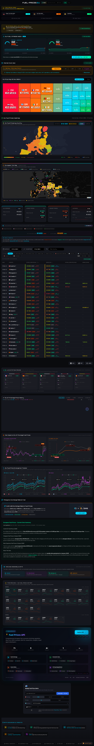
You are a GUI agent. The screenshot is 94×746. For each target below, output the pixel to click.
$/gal (69, 2)
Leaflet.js (10, 734)
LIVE (16, 297)
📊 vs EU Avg (71, 253)
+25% (79, 68)
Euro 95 (88, 123)
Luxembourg (14, 324)
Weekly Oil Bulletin (32, 555)
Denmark (13, 286)
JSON (88, 363)
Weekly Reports (9, 743)
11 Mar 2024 (10, 30)
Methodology (36, 743)
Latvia (12, 317)
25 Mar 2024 (19, 30)
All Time (62, 397)
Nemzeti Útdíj (77, 727)
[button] (47, 186)
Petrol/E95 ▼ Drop (30, 253)
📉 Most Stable (17, 255)
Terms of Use (49, 743)
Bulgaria (12, 273)
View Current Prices (85, 28)
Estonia (12, 290)
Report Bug (70, 743)
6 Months (80, 397)
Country (11, 262)
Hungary (12, 307)
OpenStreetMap (17, 734)
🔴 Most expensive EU (38, 228)
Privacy (60, 743)
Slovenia (12, 348)
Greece (12, 304)
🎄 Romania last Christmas (49, 228)
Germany (13, 300)
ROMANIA (80, 375)
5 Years (68, 397)
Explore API (81, 632)
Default (10, 253)
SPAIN (27, 375)
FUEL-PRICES (31, 3)
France (12, 297)
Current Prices (86, 8)
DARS (72, 727)
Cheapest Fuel (23, 743)
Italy (11, 314)
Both (44, 2)
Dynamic (87, 68)
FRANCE (10, 375)
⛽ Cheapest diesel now (6, 228)
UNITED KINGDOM (62, 376)
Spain (12, 352)
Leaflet (89, 197)
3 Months (87, 397)
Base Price (56, 68)
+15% (65, 68)
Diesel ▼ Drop (49, 253)
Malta (12, 328)
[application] (47, 97)
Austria (12, 266)
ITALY (44, 375)
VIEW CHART (81, 513)
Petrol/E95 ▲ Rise (19, 253)
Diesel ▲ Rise (40, 253)
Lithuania (13, 321)
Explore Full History (81, 57)
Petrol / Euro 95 (51, 2)
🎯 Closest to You (7, 255)
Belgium (12, 269)
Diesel (59, 2)
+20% (72, 68)
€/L (65, 2)
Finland (12, 293)
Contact (81, 743)
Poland (12, 335)
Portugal (12, 338)
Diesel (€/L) (49, 262)
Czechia (12, 283)
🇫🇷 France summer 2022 (17, 228)
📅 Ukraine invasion (28, 228)
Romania (12, 342)
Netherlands (14, 331)
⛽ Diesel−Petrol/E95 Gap (60, 253)
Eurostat (10, 727)
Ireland (12, 310)
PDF (80, 363)
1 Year (74, 397)
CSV (72, 363)
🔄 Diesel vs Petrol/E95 (83, 253)
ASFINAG (69, 727)
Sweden (12, 355)
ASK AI (88, 225)
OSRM (30, 734)
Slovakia (12, 345)
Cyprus (12, 279)
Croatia (12, 276)
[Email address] (40, 693)
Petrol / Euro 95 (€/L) (32, 262)
